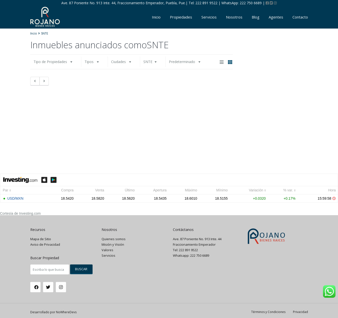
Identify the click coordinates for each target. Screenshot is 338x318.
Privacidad (300, 312)
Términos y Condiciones (268, 312)
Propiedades (181, 17)
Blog (255, 17)
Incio (33, 33)
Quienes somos (114, 239)
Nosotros (234, 17)
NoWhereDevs (66, 312)
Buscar (81, 269)
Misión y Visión (113, 244)
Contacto (300, 17)
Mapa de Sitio (40, 239)
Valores (107, 250)
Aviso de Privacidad (45, 244)
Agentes (276, 17)
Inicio (156, 17)
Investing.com (30, 213)
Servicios (209, 17)
